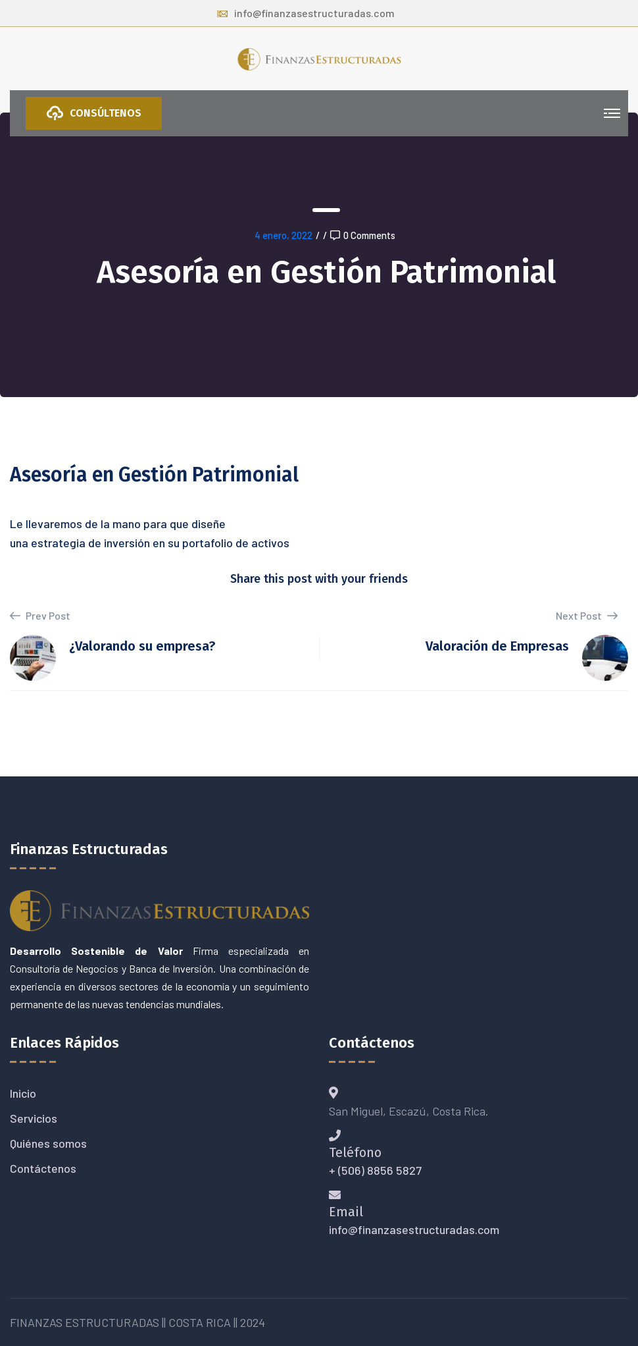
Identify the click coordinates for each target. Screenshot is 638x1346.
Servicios (33, 1118)
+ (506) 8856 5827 (375, 1170)
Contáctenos (43, 1168)
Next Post (587, 615)
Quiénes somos (48, 1143)
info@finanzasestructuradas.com (306, 13)
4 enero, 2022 (283, 235)
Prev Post (40, 615)
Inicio (23, 1093)
